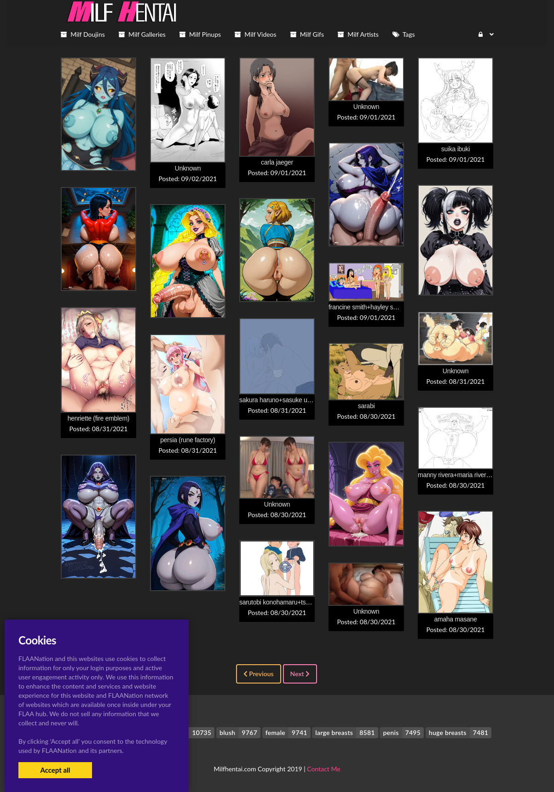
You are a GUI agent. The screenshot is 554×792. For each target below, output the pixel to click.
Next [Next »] (300, 674)
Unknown (188, 168)
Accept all (55, 770)
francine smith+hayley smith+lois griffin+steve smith (399, 307)
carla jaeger (277, 162)
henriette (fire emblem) (98, 418)
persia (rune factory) (187, 440)
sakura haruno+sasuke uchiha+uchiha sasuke (302, 400)
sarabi (366, 406)
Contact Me (323, 769)
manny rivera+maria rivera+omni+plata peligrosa (484, 475)
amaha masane (455, 619)
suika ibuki (455, 149)
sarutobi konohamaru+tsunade (281, 602)
